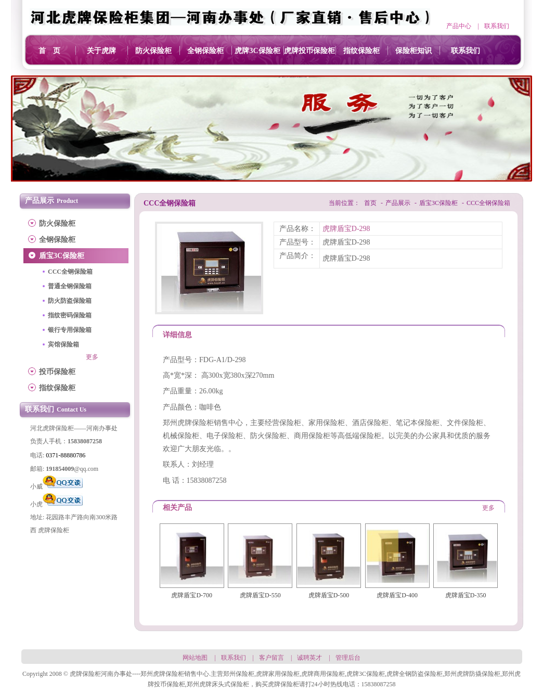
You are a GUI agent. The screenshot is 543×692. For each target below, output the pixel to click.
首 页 (49, 51)
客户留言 (271, 657)
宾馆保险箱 (63, 344)
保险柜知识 (413, 51)
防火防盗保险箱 (70, 300)
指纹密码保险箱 (70, 315)
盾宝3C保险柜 (61, 256)
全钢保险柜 (205, 51)
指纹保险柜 (361, 51)
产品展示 (397, 203)
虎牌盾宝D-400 (397, 595)
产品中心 (458, 26)
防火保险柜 (153, 51)
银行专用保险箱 (70, 330)
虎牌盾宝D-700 (191, 595)
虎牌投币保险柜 (309, 51)
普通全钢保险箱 (70, 286)
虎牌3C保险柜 (257, 51)
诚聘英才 (309, 657)
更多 (92, 357)
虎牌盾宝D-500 (329, 595)
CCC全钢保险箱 (70, 271)
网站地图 (195, 657)
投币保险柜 (57, 372)
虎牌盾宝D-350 (465, 595)
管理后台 (347, 657)
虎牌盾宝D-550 (260, 595)
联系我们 (496, 26)
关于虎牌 (101, 51)
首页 (370, 203)
